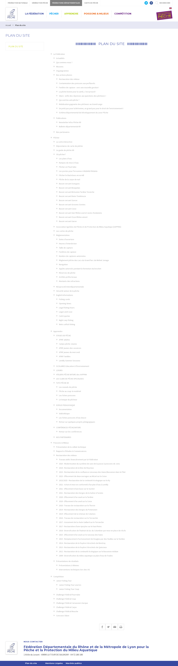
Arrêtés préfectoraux (68, 277)
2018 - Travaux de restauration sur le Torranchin (78, 518)
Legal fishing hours (67, 307)
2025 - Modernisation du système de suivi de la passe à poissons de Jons (89, 463)
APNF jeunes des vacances (70, 348)
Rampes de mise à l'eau (69, 162)
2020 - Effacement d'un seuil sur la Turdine (76, 497)
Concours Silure (62, 615)
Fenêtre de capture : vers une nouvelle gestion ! (79, 87)
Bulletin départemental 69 (69, 126)
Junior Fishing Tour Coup (69, 589)
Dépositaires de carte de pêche (69, 146)
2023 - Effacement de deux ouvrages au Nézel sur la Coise (83, 476)
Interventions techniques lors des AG (74, 569)
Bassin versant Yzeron (68, 200)
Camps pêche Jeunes (68, 344)
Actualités (60, 58)
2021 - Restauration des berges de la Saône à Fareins (81, 493)
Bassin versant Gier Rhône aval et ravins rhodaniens (80, 213)
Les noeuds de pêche (68, 387)
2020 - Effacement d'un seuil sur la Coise (75, 501)
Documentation (65, 409)
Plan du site (15, 46)
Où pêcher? (61, 154)
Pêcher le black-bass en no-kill (71, 175)
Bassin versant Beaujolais (69, 188)
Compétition (122, 13)
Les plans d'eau (65, 158)
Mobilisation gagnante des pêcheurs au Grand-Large (80, 104)
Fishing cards (64, 299)
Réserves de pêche (67, 273)
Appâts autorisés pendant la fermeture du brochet (80, 268)
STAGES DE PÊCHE (63, 335)
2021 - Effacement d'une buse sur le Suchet (77, 489)
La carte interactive (64, 142)
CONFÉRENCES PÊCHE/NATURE (68, 427)
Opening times (65, 303)
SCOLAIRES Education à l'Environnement (72, 366)
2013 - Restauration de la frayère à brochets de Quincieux (83, 547)
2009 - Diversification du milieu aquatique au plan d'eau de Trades (86, 555)
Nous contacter (33, 642)
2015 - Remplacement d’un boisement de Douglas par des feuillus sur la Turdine (92, 539)
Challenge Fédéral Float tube (68, 594)
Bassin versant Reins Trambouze (72, 196)
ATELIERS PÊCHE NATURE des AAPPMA (71, 374)
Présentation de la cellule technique (71, 447)
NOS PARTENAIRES (63, 437)
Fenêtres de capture (67, 252)
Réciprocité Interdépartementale (70, 286)
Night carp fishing (66, 320)
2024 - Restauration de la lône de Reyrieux (76, 468)
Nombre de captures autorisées (72, 256)
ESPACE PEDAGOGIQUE (65, 405)
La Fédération (34, 13)
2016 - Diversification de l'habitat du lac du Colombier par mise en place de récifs (92, 530)
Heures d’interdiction (68, 243)
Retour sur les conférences (70, 431)
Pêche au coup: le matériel (70, 391)
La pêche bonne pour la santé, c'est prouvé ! (77, 91)
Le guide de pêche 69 (65, 150)
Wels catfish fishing (67, 324)
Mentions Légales (55, 663)
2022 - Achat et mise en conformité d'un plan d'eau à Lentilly (83, 484)
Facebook (102, 627)
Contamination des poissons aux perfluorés (77, 83)
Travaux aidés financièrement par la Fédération (78, 459)
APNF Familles (65, 356)
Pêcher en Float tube (67, 167)
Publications (61, 118)
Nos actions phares (64, 75)
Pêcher (54, 13)
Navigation (63, 264)
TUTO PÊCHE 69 (62, 383)
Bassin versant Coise (67, 208)
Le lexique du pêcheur (68, 399)
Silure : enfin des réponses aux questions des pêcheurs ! (82, 96)
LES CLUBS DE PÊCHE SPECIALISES (70, 378)
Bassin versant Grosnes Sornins (72, 204)
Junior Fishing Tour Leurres (70, 585)
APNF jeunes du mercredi (69, 352)
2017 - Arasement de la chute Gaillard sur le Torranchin (81, 522)
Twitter (108, 627)
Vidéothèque (64, 413)
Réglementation (63, 235)
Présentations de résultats (67, 561)
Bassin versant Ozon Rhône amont (73, 217)
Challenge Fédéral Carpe (66, 607)
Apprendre (71, 13)
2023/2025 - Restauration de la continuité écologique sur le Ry (84, 480)
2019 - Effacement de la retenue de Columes (77, 514)
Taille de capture (66, 247)
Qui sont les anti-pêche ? (69, 100)
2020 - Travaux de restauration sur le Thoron (77, 505)
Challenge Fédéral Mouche (67, 611)
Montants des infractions (69, 281)
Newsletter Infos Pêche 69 (70, 122)
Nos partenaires (63, 132)
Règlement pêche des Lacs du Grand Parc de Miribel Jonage (84, 260)
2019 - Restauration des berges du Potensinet (78, 509)
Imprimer (121, 627)
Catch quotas (64, 316)
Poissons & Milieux (96, 13)
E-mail (115, 627)
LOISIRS (59, 370)
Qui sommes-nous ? (64, 62)
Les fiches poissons (67, 395)
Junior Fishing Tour (64, 580)
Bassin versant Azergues (69, 183)
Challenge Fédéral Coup (66, 599)
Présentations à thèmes (69, 565)
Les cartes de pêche (64, 231)
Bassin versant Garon (68, 221)
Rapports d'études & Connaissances (71, 451)
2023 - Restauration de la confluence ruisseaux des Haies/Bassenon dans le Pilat (92, 472)
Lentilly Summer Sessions (69, 360)
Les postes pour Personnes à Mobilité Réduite (78, 171)
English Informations (64, 295)
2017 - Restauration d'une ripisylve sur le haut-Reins (80, 526)
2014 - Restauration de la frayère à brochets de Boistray (82, 543)
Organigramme (62, 71)
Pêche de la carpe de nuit (69, 179)
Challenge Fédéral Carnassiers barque (72, 603)
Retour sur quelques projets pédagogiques (77, 422)
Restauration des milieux (69, 79)
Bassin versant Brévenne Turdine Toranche (76, 192)
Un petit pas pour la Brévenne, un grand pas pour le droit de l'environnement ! (91, 108)
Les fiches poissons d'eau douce (72, 417)
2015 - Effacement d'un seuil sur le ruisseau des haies (81, 534)
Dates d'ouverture (66, 239)
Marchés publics (75, 663)
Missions (59, 66)
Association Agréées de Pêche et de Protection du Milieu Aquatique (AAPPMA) (88, 227)
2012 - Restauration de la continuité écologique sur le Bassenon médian (88, 551)
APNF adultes (64, 339)
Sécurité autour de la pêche (67, 291)
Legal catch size (65, 312)
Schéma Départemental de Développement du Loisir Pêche (83, 112)
